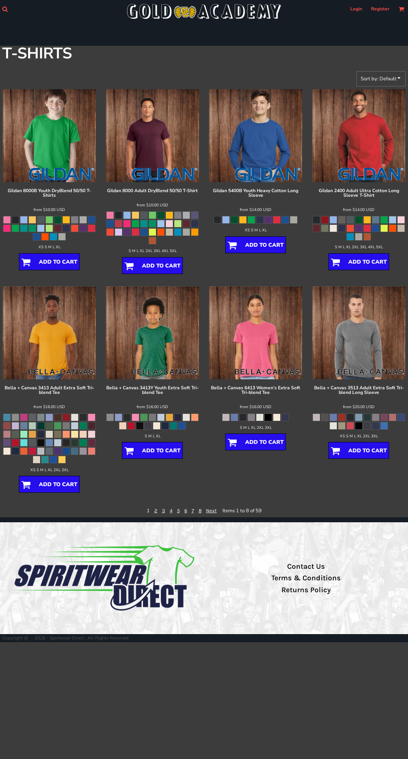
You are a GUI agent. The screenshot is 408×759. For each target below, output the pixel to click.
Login (356, 9)
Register (380, 9)
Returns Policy (306, 590)
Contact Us (306, 566)
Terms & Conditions (306, 578)
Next (211, 510)
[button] (5, 9)
